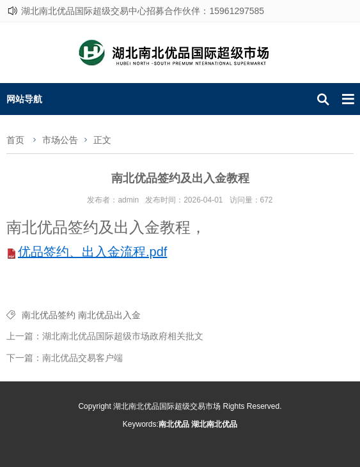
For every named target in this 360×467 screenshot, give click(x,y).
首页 (15, 140)
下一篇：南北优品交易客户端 (64, 358)
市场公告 (60, 140)
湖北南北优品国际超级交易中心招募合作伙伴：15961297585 (142, 11)
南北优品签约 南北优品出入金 (81, 315)
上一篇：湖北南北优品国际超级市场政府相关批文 (104, 336)
